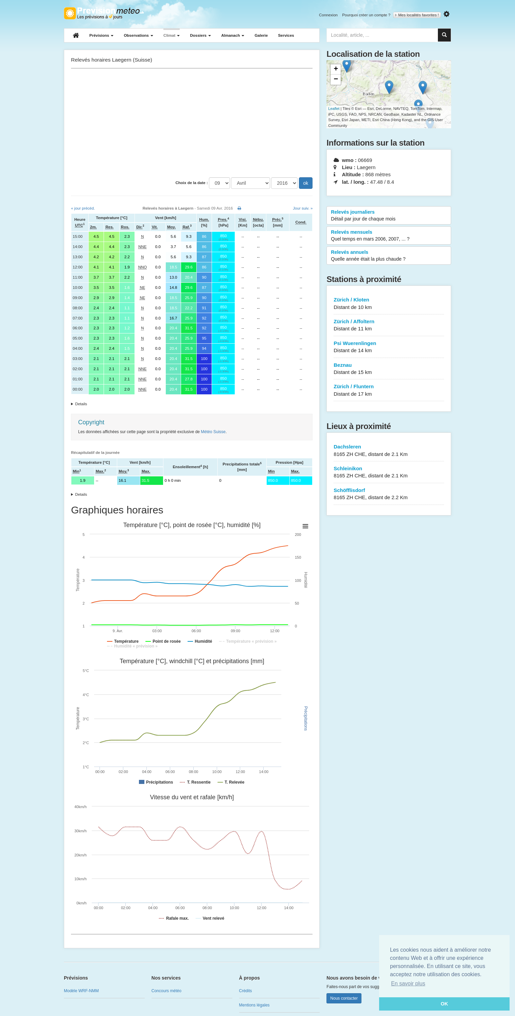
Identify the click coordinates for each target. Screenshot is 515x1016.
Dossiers (200, 35)
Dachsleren (389, 451)
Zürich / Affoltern (389, 325)
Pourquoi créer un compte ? (366, 15)
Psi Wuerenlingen (389, 347)
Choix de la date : (192, 183)
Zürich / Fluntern (389, 390)
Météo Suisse (213, 431)
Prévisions (101, 35)
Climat (171, 35)
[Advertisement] (192, 122)
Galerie (261, 35)
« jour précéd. (83, 208)
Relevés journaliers (389, 215)
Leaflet (333, 108)
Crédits (245, 990)
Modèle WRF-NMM (81, 990)
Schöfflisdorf (389, 494)
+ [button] (336, 69)
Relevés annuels (389, 255)
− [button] (336, 80)
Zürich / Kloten (389, 304)
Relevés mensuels (389, 235)
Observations (138, 35)
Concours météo (166, 990)
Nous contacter (344, 998)
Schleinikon (389, 472)
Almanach (232, 35)
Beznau (389, 369)
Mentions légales (254, 1005)
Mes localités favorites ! (417, 15)
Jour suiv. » (303, 208)
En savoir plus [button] (408, 983)
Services (286, 35)
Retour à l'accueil (104, 13)
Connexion (328, 15)
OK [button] (444, 1003)
